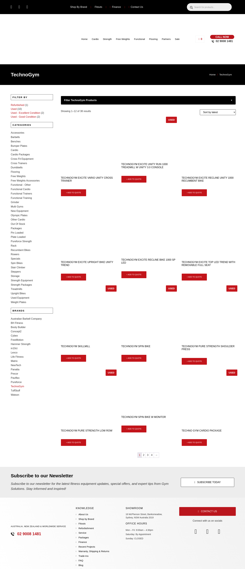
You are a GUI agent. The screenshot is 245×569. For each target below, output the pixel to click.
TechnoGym (17, 369)
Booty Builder (18, 310)
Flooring (153, 39)
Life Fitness (17, 339)
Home (84, 39)
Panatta (15, 352)
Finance (115, 7)
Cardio (95, 39)
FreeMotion (17, 322)
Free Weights (123, 39)
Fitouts (98, 7)
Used (14, 109)
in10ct (14, 331)
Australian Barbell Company (26, 301)
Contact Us (136, 7)
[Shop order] (218, 112)
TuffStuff (15, 373)
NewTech (16, 348)
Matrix (14, 343)
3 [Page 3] (147, 455)
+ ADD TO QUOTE (73, 193)
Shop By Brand (78, 7)
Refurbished (17, 105)
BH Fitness (17, 305)
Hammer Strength (20, 327)
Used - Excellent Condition (25, 113)
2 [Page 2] (143, 455)
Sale (177, 39)
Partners (166, 39)
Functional (139, 39)
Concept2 (16, 314)
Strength (107, 39)
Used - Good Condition (23, 116)
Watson (15, 377)
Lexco (14, 335)
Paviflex (15, 360)
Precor (14, 356)
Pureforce (16, 365)
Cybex (14, 318)
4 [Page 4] (151, 455)
